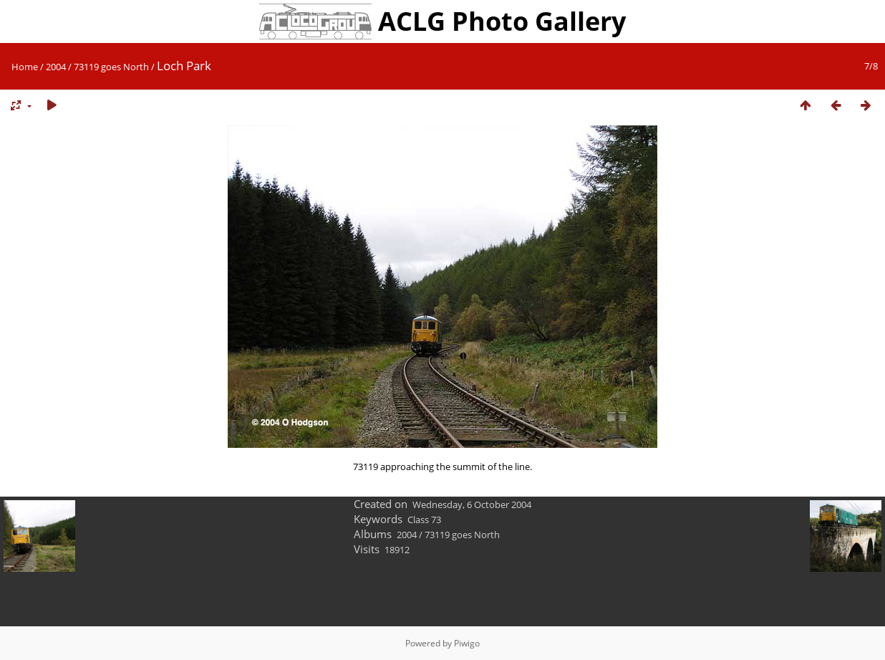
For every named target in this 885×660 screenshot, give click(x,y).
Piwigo (467, 643)
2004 (56, 66)
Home (24, 66)
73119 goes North (111, 66)
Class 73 (424, 519)
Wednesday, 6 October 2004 (471, 504)
